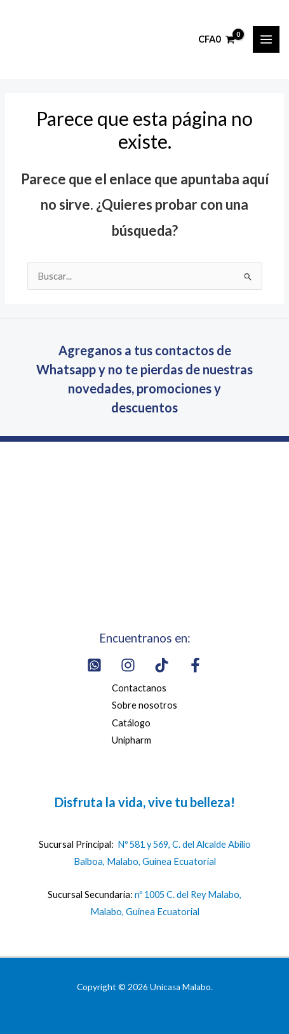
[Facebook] (195, 665)
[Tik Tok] (161, 665)
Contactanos (139, 688)
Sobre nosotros (144, 705)
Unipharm (131, 740)
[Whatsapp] (94, 665)
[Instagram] (128, 665)
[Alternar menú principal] (266, 39)
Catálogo (131, 723)
